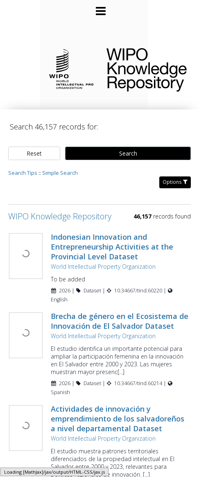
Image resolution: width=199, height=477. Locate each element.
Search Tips (22, 165)
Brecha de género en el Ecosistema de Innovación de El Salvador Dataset (119, 313)
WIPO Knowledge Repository (146, 68)
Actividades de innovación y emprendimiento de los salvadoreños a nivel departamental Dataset (116, 410)
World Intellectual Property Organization (102, 259)
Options (175, 174)
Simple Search (60, 165)
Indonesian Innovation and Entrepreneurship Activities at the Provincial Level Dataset (111, 239)
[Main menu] (99, 8)
